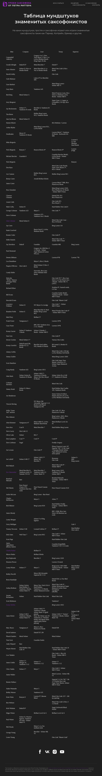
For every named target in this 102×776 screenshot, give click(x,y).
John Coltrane (10, 221)
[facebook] (39, 751)
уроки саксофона (52, 768)
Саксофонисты (79, 5)
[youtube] (62, 751)
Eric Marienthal (11, 472)
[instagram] (54, 751)
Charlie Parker (10, 550)
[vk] (47, 751)
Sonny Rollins (10, 605)
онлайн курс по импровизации (80, 768)
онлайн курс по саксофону (64, 768)
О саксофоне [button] (91, 3)
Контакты (96, 5)
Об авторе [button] (75, 3)
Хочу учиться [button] (58, 3)
